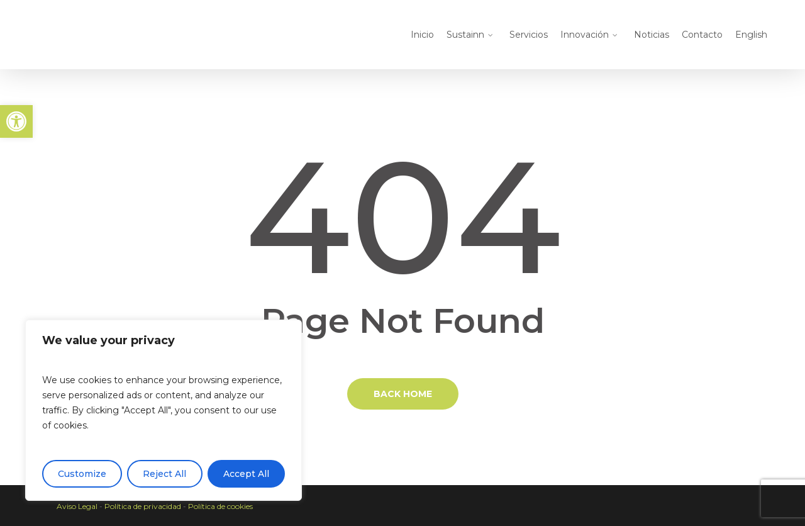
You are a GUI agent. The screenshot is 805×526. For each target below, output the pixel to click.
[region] (163, 410)
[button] (16, 121)
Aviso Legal (77, 506)
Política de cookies (220, 506)
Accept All (246, 473)
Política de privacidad (142, 506)
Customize (82, 473)
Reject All (164, 473)
